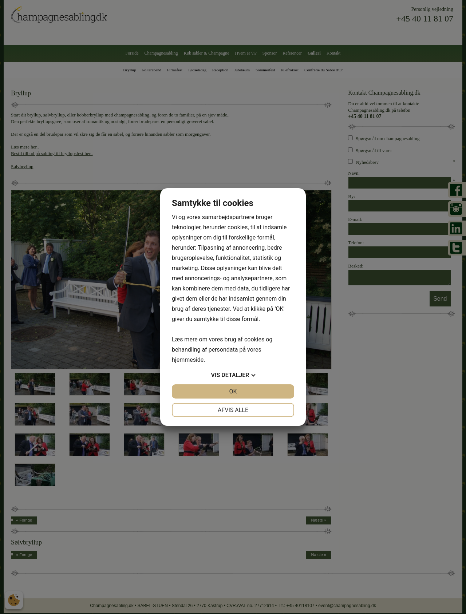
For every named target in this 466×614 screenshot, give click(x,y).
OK (233, 391)
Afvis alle (233, 410)
